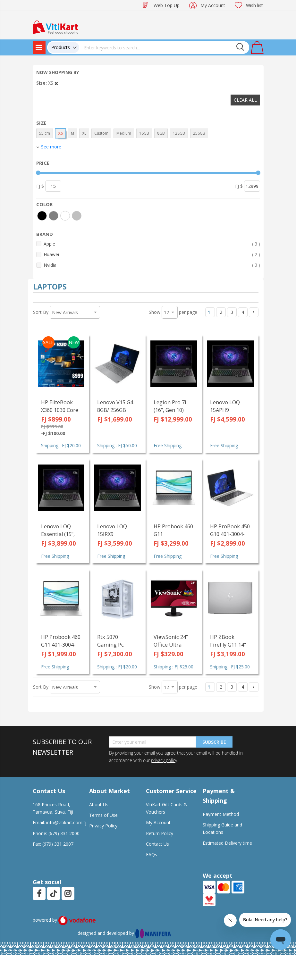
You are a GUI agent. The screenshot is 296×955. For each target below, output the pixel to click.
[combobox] (164, 47)
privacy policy (164, 760)
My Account (212, 5)
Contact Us (157, 844)
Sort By (40, 312)
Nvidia (152, 265)
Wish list (254, 5)
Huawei (152, 254)
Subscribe (214, 742)
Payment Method (221, 814)
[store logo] (55, 27)
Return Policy (159, 833)
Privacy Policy (103, 826)
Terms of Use (103, 815)
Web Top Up (167, 5)
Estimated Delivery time (227, 843)
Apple (152, 243)
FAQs (151, 854)
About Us (98, 804)
